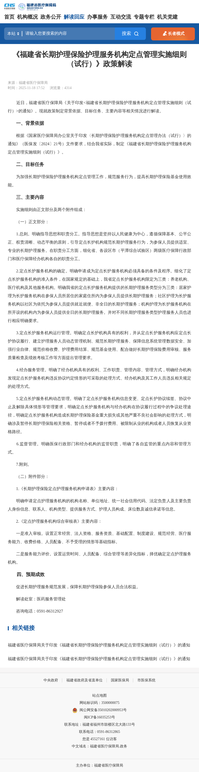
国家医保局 (120, 680)
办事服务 (97, 17)
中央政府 (51, 680)
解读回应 (74, 17)
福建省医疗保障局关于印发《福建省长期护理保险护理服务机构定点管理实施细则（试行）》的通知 (99, 645)
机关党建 (167, 17)
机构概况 (27, 17)
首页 (9, 17)
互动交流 (120, 17)
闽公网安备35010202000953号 (99, 710)
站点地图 (99, 695)
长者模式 (173, 33)
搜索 (130, 33)
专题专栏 (144, 17)
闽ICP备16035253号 (99, 717)
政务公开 (50, 17)
